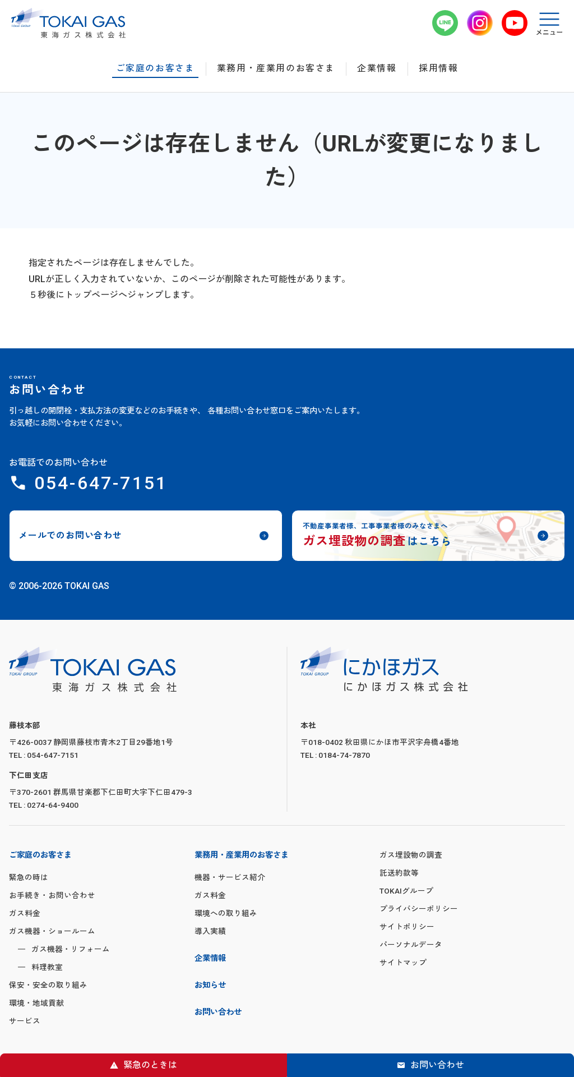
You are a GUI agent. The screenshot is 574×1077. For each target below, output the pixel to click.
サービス (24, 1020)
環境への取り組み (226, 913)
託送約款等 (399, 872)
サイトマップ (403, 962)
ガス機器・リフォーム (70, 949)
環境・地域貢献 (36, 1002)
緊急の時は (28, 877)
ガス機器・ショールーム (52, 931)
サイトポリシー (406, 926)
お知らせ (210, 985)
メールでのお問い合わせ (70, 535)
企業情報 (376, 68)
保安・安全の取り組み (48, 985)
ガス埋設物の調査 (410, 854)
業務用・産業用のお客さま (276, 68)
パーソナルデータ (410, 944)
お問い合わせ (437, 1065)
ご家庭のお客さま (155, 68)
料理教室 (47, 967)
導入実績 (210, 931)
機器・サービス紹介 (230, 877)
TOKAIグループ (406, 890)
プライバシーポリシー (418, 908)
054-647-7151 (101, 483)
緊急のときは (150, 1065)
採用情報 (438, 68)
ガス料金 (24, 913)
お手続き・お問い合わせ (52, 895)
